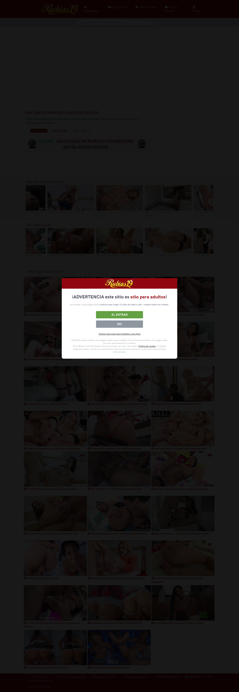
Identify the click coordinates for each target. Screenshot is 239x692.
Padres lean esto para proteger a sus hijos (119, 334)
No (119, 324)
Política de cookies (147, 346)
